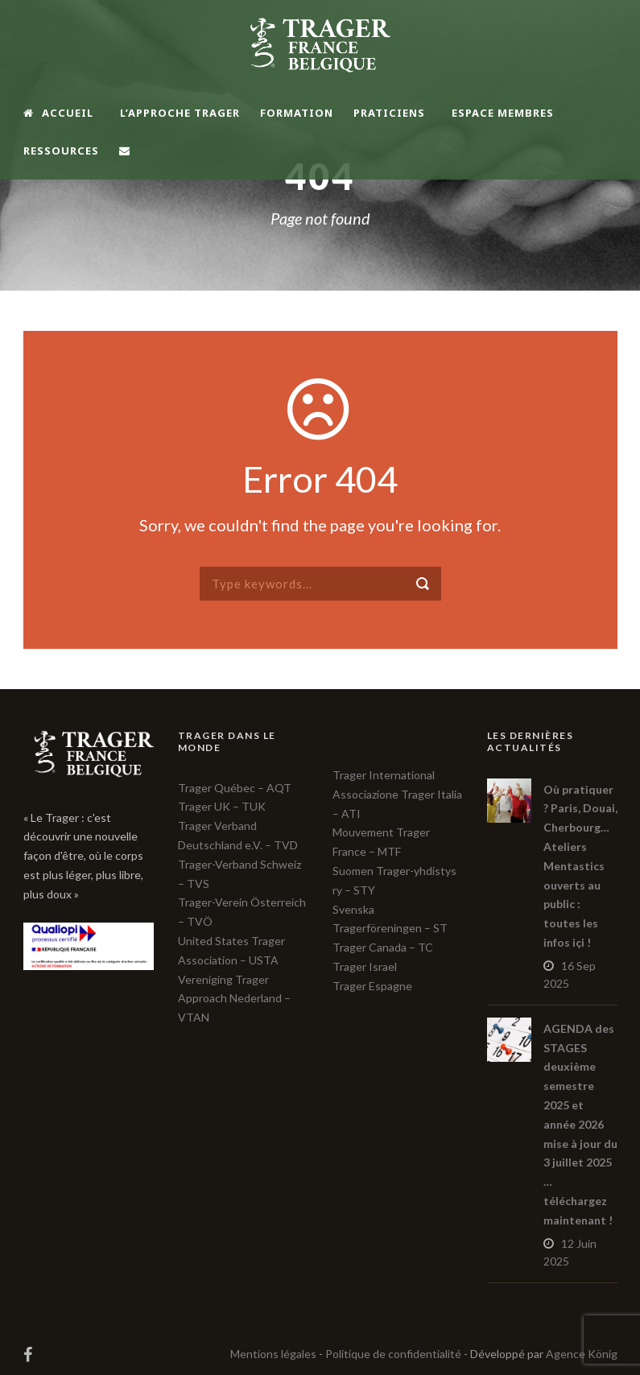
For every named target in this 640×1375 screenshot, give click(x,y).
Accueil (58, 112)
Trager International (383, 775)
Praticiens (389, 112)
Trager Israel (364, 966)
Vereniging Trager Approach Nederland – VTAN (234, 998)
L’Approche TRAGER (180, 112)
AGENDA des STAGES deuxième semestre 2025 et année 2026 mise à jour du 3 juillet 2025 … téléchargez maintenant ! (580, 1124)
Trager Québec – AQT (234, 788)
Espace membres (503, 112)
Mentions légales (273, 1354)
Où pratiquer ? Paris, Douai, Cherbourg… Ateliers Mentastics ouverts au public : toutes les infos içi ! (580, 865)
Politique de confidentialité (393, 1354)
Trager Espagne (372, 986)
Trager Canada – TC (382, 947)
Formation (296, 112)
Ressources (61, 150)
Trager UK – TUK (222, 806)
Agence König (581, 1354)
